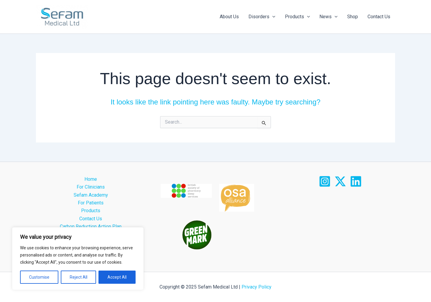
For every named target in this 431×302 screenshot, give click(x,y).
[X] (340, 181)
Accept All (117, 277)
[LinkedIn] (356, 181)
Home (90, 179)
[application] (272, 17)
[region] (78, 258)
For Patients (91, 203)
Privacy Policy (255, 287)
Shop (352, 16)
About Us (229, 16)
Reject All (78, 277)
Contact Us (379, 16)
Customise (39, 277)
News (328, 17)
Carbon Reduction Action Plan (91, 226)
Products (297, 17)
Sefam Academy (91, 195)
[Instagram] (325, 181)
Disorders (261, 17)
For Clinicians (91, 187)
